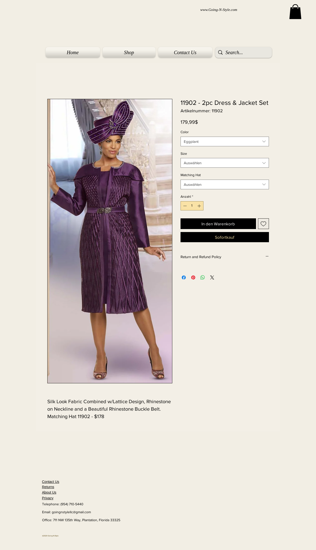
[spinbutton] (192, 205)
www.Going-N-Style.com (218, 10)
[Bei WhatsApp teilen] (203, 277)
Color (185, 132)
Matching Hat (191, 175)
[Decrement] (184, 205)
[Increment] (199, 205)
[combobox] (225, 141)
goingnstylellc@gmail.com (71, 512)
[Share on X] (212, 277)
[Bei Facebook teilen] (184, 277)
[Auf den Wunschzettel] (263, 223)
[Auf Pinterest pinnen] (193, 277)
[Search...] (243, 52)
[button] (295, 11)
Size (184, 154)
